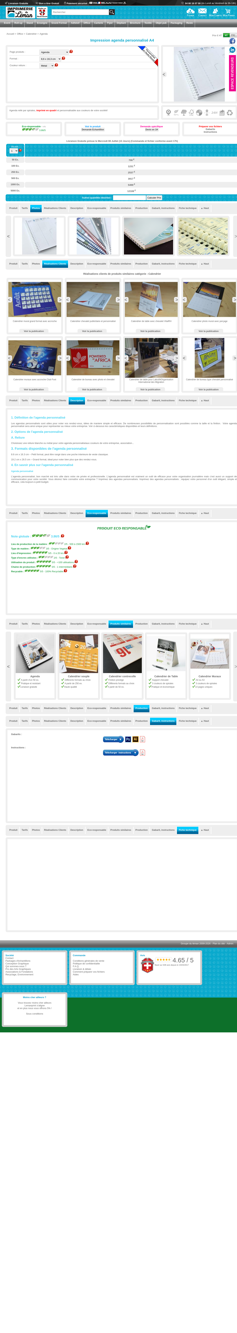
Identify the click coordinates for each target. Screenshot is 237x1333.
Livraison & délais (82, 969)
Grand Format (59, 23)
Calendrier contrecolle (166, 676)
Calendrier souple (122, 676)
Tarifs (25, 208)
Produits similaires (120, 208)
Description (76, 208)
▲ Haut (205, 208)
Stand (29, 23)
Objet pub (161, 23)
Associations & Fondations (19, 971)
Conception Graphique (17, 963)
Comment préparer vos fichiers (89, 971)
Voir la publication (34, 331)
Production (141, 208)
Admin (230, 943)
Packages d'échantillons (17, 960)
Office (87, 23)
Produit (13, 208)
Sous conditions (34, 1013)
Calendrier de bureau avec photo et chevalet (93, 379)
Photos (36, 208)
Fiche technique (187, 208)
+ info (43, 127)
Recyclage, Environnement (19, 974)
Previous (164, 74)
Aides (76, 974)
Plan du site (219, 943)
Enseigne (42, 23)
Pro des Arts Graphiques (18, 969)
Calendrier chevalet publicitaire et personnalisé (93, 321)
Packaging (176, 23)
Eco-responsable (96, 208)
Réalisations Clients (55, 208)
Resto (189, 23)
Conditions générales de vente (88, 960)
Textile (148, 23)
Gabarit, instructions (163, 208)
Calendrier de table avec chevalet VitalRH (151, 321)
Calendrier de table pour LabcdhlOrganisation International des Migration (151, 380)
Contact (9, 958)
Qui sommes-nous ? (15, 966)
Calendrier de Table (210, 676)
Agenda (78, 676)
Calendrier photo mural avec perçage (209, 321)
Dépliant (121, 23)
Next (60, 299)
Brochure (135, 23)
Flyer (110, 23)
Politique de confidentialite (86, 963)
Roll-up (18, 23)
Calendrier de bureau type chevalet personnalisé (209, 379)
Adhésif (75, 23)
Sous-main (35, 676)
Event (7, 23)
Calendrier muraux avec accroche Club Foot (34, 379)
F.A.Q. (76, 966)
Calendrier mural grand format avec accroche (35, 321)
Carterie (98, 23)
